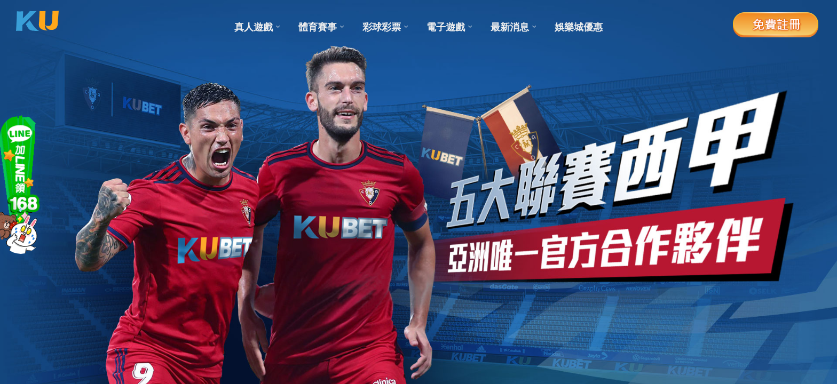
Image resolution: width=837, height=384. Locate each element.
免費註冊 (775, 24)
